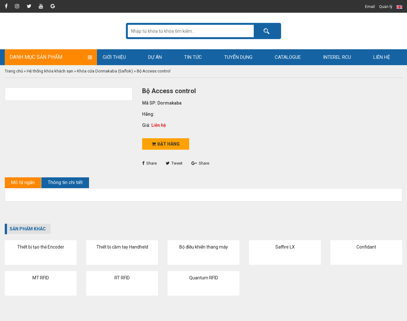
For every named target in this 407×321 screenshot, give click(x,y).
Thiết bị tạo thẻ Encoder (40, 246)
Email (370, 6)
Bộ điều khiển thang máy (203, 246)
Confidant (366, 246)
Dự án (155, 57)
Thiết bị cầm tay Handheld (122, 246)
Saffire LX (285, 246)
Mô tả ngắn (23, 182)
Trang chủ (14, 71)
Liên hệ (381, 57)
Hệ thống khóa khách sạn (50, 71)
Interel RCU (337, 57)
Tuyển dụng (238, 57)
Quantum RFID (203, 277)
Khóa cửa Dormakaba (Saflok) (105, 71)
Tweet (174, 163)
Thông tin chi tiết (65, 182)
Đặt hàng (166, 144)
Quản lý (385, 6)
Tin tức (193, 57)
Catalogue (288, 57)
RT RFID (122, 277)
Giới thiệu (114, 57)
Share (149, 163)
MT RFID (40, 277)
